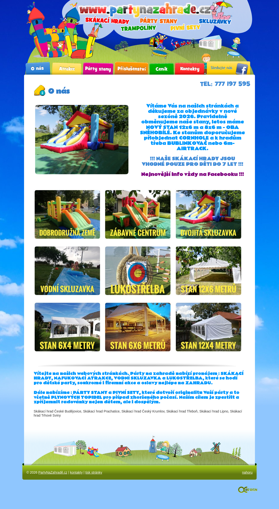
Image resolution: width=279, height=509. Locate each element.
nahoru (247, 472)
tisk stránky (93, 472)
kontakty (76, 472)
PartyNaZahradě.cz (52, 472)
